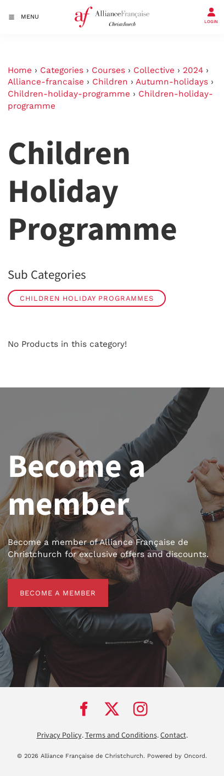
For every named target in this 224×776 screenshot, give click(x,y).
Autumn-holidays (172, 82)
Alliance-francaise (46, 82)
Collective (154, 70)
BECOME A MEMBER (46, 585)
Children (110, 82)
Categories (61, 70)
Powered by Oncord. (177, 756)
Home (20, 70)
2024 (193, 70)
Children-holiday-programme (69, 94)
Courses (108, 70)
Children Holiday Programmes (87, 298)
